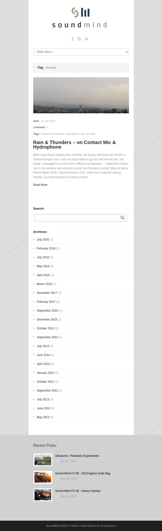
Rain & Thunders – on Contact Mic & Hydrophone (74, 145)
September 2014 (47, 337)
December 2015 (47, 319)
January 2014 (45, 372)
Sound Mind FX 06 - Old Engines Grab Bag (82, 473)
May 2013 (43, 417)
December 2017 (47, 293)
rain (83, 133)
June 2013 (43, 408)
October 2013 (45, 381)
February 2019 (46, 248)
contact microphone (52, 133)
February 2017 (46, 301)
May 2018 (43, 266)
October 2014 (45, 328)
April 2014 (43, 364)
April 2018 (43, 275)
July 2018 (43, 257)
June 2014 (43, 355)
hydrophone (72, 133)
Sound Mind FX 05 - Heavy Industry (78, 491)
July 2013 (43, 399)
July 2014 (43, 346)
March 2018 (44, 284)
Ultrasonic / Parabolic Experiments (77, 456)
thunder (90, 133)
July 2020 (43, 239)
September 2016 (47, 310)
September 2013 (47, 390)
